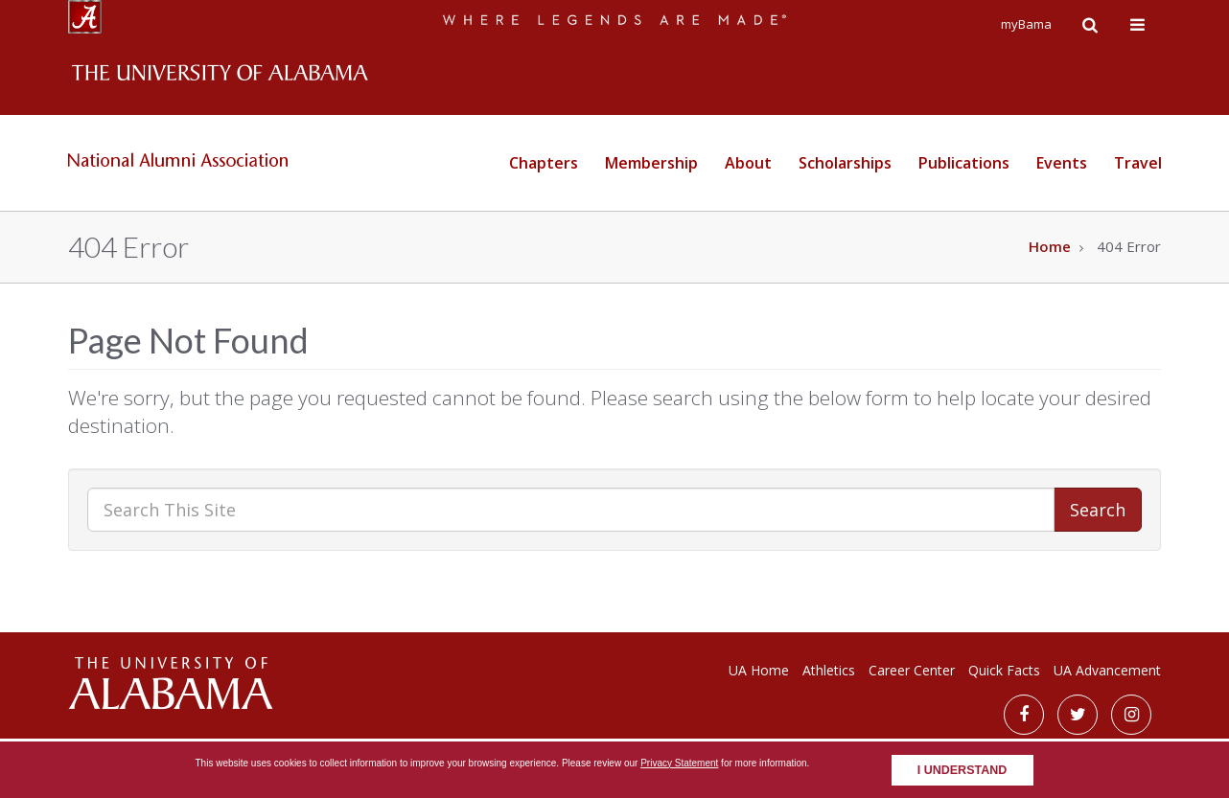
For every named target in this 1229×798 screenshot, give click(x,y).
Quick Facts (1004, 670)
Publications (963, 162)
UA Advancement (1107, 670)
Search (1097, 509)
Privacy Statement (679, 763)
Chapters (543, 162)
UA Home (759, 670)
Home (1050, 246)
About (748, 162)
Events (1061, 162)
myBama (1026, 24)
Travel (1138, 162)
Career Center (912, 670)
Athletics (828, 670)
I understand (962, 770)
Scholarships (845, 162)
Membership (651, 162)
